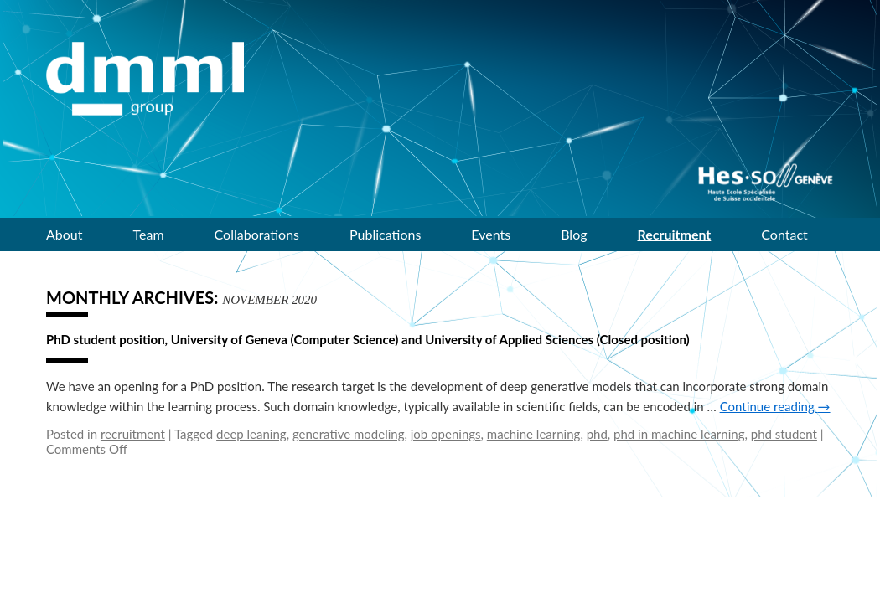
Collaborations (257, 234)
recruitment (133, 433)
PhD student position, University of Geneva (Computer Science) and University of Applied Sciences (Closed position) (368, 339)
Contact (784, 234)
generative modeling (348, 433)
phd (597, 433)
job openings (446, 433)
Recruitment (675, 234)
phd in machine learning (678, 433)
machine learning (534, 433)
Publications (385, 234)
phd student (784, 433)
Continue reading (775, 406)
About (64, 234)
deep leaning (251, 433)
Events (490, 234)
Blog (574, 234)
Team (148, 234)
